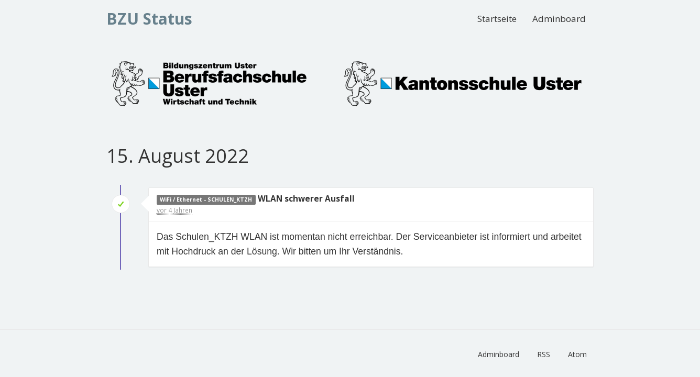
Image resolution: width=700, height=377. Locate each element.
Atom (577, 354)
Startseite (497, 19)
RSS (543, 354)
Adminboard (559, 19)
